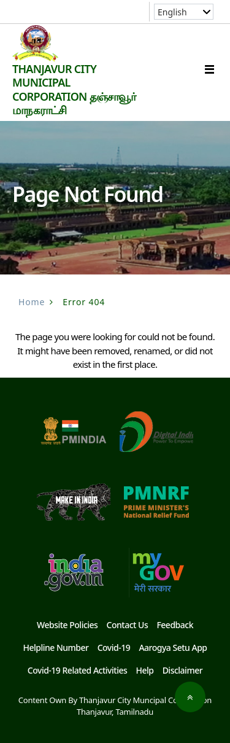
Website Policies (67, 625)
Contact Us (127, 625)
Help (144, 670)
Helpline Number (55, 647)
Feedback (174, 625)
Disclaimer (183, 670)
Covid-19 (114, 647)
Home (31, 302)
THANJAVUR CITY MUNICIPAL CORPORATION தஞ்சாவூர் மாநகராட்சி (74, 89)
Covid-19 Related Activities (77, 670)
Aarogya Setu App (173, 647)
